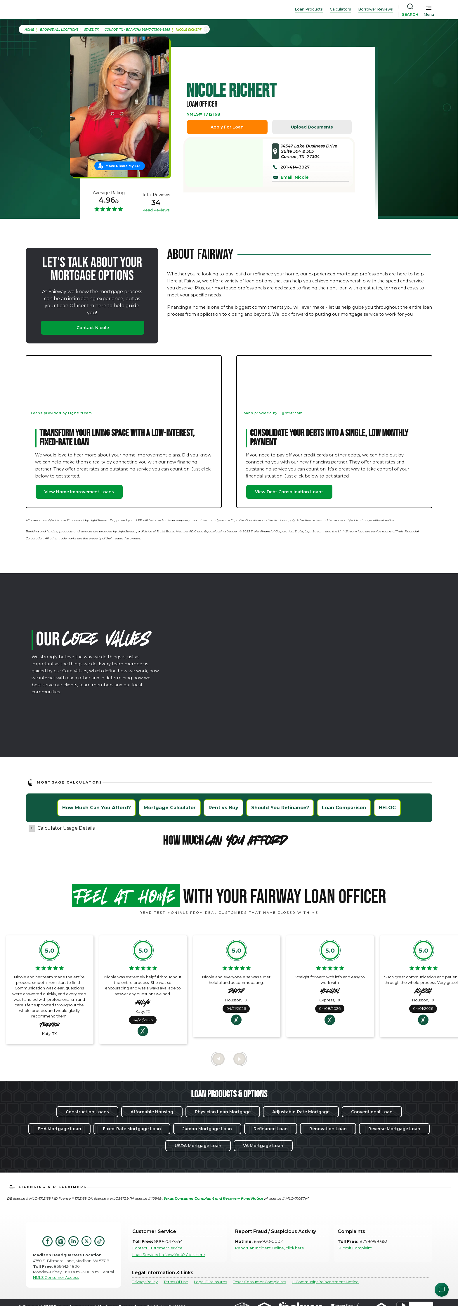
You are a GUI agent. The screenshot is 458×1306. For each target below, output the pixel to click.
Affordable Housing (152, 1111)
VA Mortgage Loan (263, 1145)
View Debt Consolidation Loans (289, 491)
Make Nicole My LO (122, 166)
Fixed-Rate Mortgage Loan (132, 1128)
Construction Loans (87, 1111)
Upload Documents (312, 127)
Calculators (340, 9)
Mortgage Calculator (170, 807)
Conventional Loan (372, 1111)
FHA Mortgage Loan (59, 1128)
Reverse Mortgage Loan (394, 1128)
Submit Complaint (355, 1248)
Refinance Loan (271, 1128)
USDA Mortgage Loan (198, 1145)
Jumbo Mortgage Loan (207, 1128)
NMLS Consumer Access (56, 1277)
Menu (429, 14)
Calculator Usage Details (66, 828)
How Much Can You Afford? (96, 807)
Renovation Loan (328, 1128)
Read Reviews (156, 210)
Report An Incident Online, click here (269, 1248)
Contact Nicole (93, 327)
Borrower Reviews (375, 9)
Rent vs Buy (223, 807)
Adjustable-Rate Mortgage (300, 1111)
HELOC (387, 807)
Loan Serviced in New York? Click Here (168, 1255)
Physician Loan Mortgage (223, 1111)
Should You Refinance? (280, 807)
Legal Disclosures (210, 1282)
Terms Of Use (176, 1282)
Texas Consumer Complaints (259, 1282)
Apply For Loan (227, 127)
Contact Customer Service (157, 1248)
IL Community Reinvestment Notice (325, 1282)
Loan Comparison (344, 807)
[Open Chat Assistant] (442, 1290)
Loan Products (309, 9)
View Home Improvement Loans (79, 491)
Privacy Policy (145, 1282)
